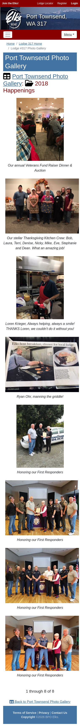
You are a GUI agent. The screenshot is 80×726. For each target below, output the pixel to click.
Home (11, 43)
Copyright (28, 717)
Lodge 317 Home (30, 43)
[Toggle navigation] (7, 34)
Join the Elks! (10, 3)
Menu (68, 34)
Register (62, 3)
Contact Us (59, 712)
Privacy (44, 712)
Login (74, 3)
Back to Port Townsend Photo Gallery (39, 702)
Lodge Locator (45, 3)
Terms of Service (24, 712)
